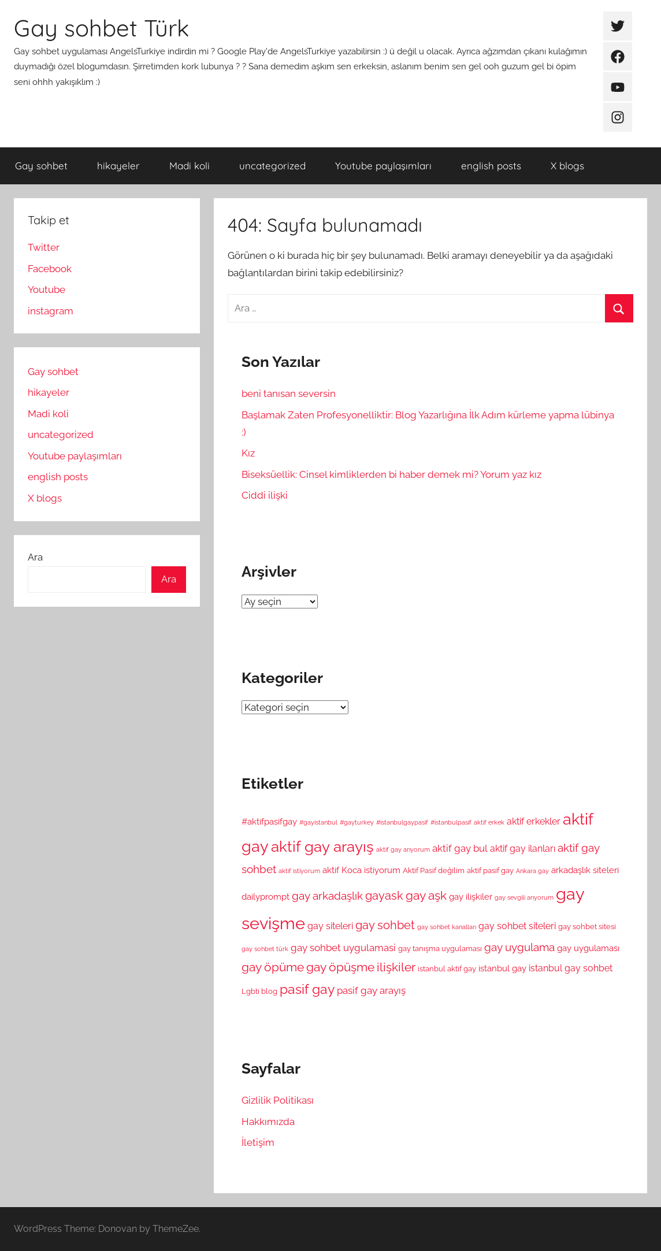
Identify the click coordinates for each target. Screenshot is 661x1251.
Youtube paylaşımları (383, 165)
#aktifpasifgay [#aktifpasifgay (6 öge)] (269, 821)
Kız (248, 453)
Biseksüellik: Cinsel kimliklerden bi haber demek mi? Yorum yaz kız (391, 474)
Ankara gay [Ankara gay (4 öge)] (532, 870)
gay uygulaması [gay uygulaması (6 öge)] (588, 948)
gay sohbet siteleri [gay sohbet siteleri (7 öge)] (517, 925)
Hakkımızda (268, 1121)
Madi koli (189, 165)
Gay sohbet (41, 165)
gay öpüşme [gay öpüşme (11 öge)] (340, 967)
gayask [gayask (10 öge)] (384, 896)
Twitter (44, 247)
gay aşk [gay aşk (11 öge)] (426, 896)
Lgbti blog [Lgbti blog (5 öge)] (259, 991)
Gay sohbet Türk (101, 27)
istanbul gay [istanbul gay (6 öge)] (502, 968)
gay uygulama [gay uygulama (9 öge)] (519, 947)
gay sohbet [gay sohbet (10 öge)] (385, 925)
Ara (35, 557)
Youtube (46, 289)
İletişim (258, 1142)
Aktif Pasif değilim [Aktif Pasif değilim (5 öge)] (434, 870)
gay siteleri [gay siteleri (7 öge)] (330, 925)
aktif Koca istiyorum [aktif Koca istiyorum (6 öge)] (361, 870)
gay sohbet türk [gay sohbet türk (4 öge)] (265, 948)
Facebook (50, 268)
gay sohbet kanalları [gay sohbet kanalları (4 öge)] (446, 926)
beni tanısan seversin (289, 393)
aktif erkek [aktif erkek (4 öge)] (489, 822)
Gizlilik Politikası (278, 1100)
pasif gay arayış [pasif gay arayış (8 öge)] (371, 990)
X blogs (567, 165)
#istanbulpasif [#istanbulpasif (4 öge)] (450, 822)
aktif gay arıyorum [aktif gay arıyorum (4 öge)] (403, 849)
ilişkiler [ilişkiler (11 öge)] (396, 967)
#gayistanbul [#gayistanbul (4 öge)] (318, 822)
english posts (491, 165)
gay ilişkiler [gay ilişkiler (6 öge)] (470, 896)
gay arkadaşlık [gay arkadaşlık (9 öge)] (327, 896)
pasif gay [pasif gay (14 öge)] (307, 989)
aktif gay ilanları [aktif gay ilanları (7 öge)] (522, 848)
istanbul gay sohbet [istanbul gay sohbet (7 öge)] (570, 968)
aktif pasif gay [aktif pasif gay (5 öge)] (490, 870)
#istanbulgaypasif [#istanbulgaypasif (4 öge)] (402, 822)
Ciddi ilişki (265, 495)
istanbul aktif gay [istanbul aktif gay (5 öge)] (447, 968)
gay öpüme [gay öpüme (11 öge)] (273, 967)
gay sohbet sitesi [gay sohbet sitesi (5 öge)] (587, 926)
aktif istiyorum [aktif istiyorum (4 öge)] (299, 870)
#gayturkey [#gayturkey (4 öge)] (357, 822)
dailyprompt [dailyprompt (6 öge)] (265, 896)
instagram (50, 311)
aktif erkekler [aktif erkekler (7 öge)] (533, 821)
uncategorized (272, 165)
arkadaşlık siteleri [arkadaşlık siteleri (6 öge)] (585, 870)
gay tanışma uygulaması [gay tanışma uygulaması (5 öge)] (440, 948)
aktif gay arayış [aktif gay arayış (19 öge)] (322, 846)
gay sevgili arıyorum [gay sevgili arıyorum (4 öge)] (524, 897)
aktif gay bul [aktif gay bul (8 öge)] (460, 848)
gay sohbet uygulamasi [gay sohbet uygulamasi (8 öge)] (343, 947)
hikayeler (118, 165)
